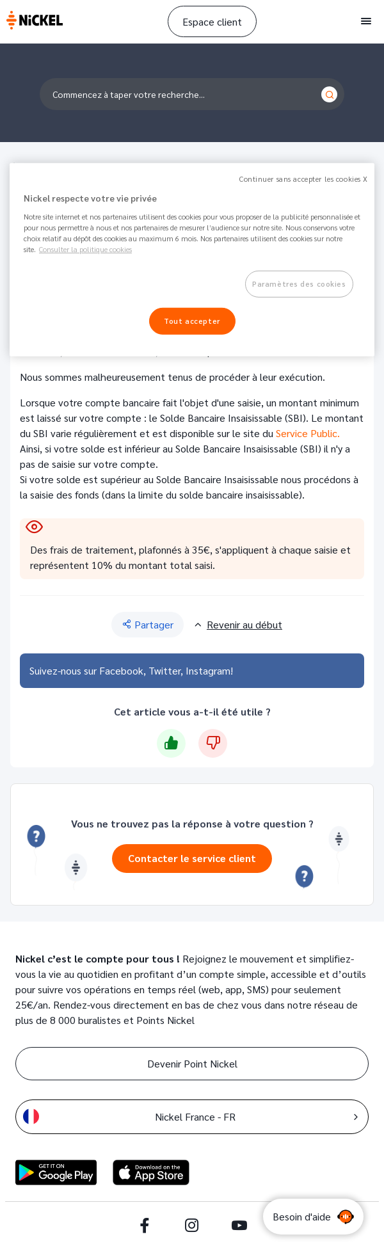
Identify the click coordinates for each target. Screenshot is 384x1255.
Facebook (121, 670)
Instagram (208, 670)
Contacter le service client (192, 858)
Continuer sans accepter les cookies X (303, 179)
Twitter (164, 670)
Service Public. (307, 433)
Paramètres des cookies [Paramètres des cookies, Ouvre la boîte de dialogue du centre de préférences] (299, 284)
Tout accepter (192, 321)
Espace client (212, 21)
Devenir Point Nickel (192, 1063)
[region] (192, 259)
